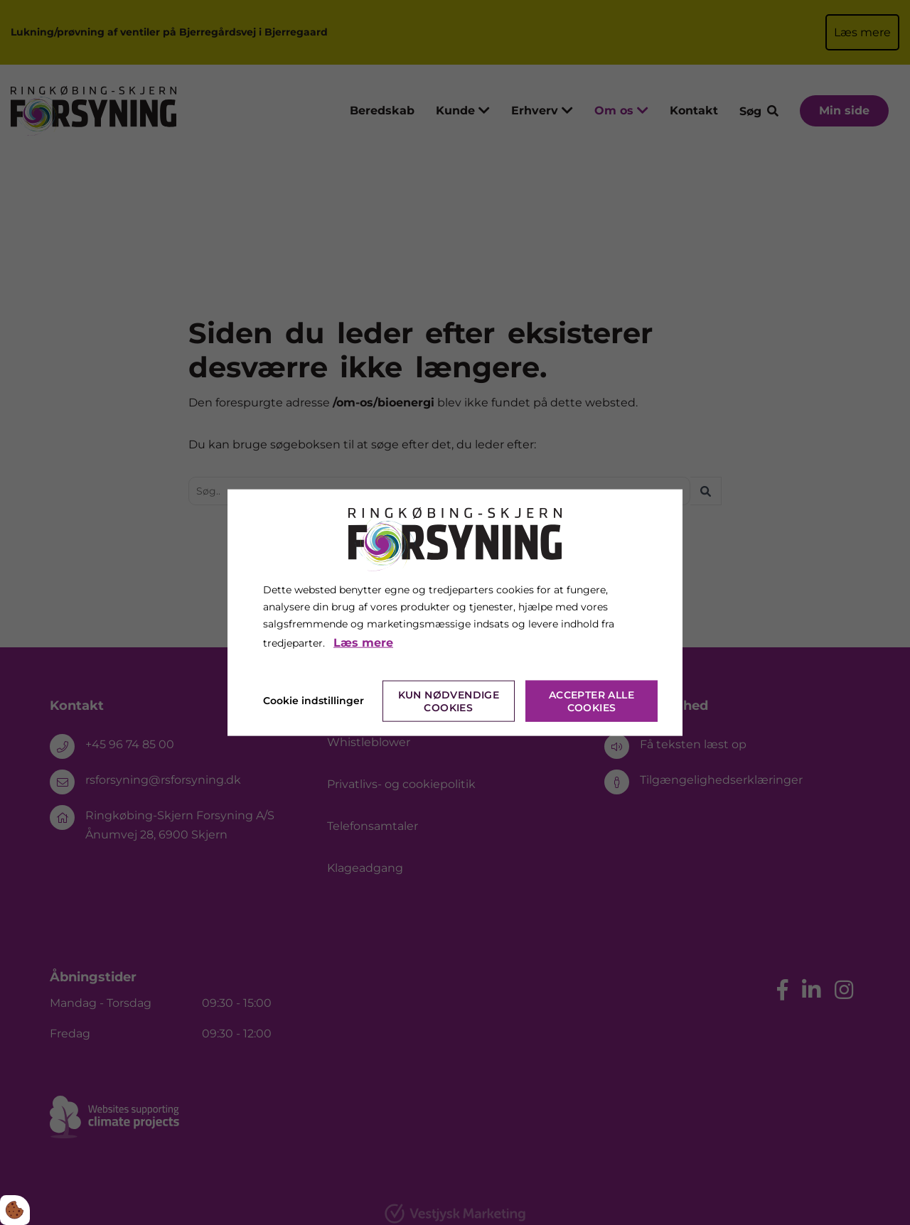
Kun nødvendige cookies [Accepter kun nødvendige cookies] (449, 700)
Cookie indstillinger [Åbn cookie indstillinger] (313, 700)
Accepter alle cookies (591, 700)
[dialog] (455, 613)
